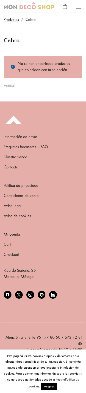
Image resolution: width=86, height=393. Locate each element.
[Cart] (64, 7)
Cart (7, 244)
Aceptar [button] (49, 386)
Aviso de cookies (17, 216)
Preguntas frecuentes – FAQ (26, 146)
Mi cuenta (12, 234)
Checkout (11, 254)
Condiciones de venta (21, 195)
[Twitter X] (19, 295)
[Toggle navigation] (78, 6)
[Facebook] (7, 295)
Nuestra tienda (15, 157)
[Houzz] (53, 295)
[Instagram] (30, 295)
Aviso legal (13, 205)
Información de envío (20, 136)
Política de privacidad (21, 185)
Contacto (11, 167)
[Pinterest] (42, 295)
